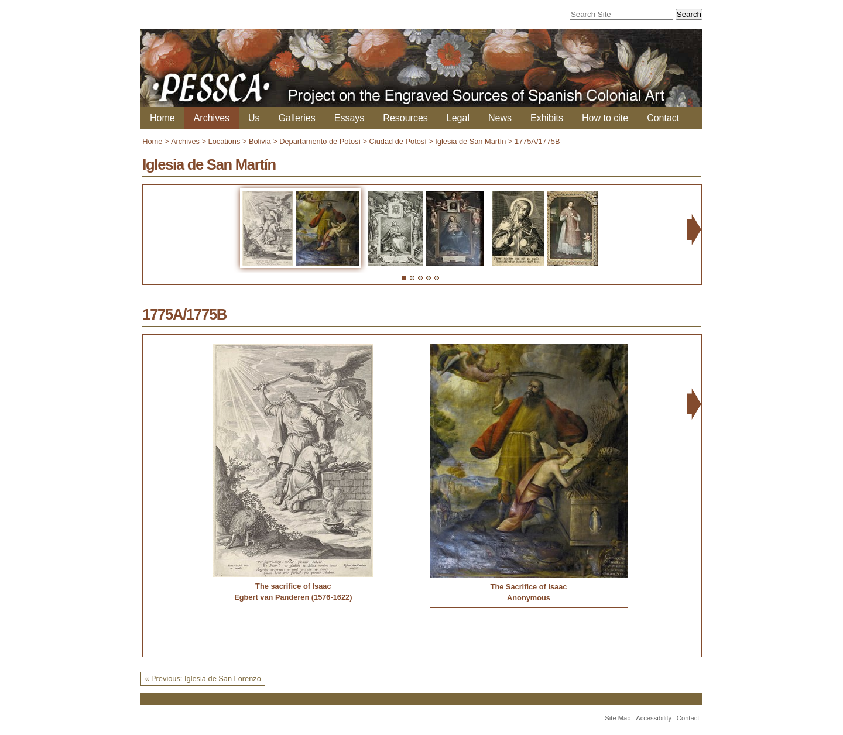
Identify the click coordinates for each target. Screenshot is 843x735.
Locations (224, 141)
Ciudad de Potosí (398, 141)
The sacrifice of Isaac (293, 586)
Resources (405, 118)
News (500, 118)
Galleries (297, 118)
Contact (663, 118)
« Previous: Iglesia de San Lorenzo (203, 678)
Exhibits (546, 118)
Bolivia (260, 141)
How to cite (605, 118)
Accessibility (653, 718)
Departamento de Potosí (320, 141)
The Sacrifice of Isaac (529, 586)
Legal (458, 118)
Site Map (617, 718)
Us (254, 118)
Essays (349, 118)
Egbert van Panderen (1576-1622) (293, 597)
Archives (211, 118)
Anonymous (528, 597)
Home (162, 118)
